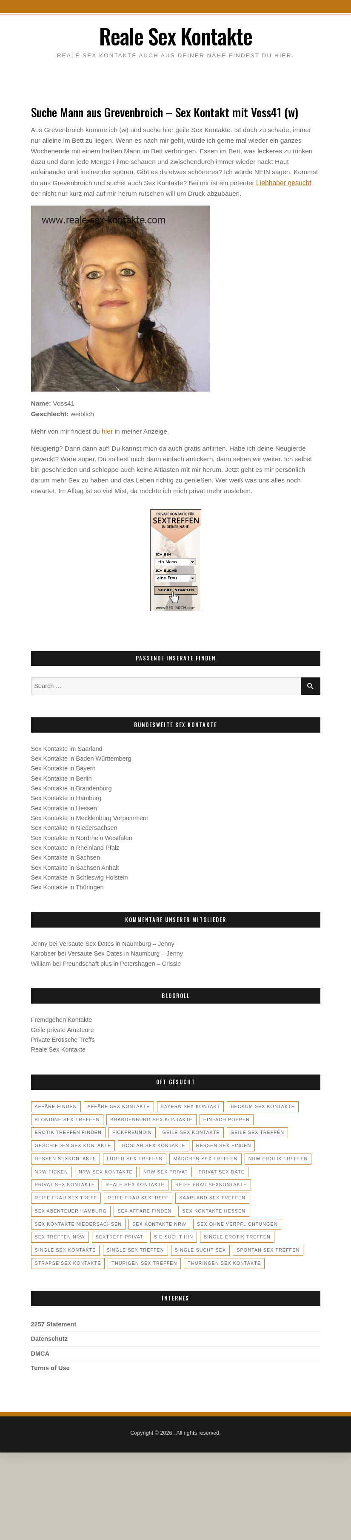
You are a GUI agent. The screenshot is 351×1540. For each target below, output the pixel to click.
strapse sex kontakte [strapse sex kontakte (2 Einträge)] (201, 1246)
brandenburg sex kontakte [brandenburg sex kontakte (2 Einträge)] (150, 1117)
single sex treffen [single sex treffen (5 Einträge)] (259, 1234)
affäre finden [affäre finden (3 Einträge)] (56, 1104)
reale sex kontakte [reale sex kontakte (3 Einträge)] (64, 1182)
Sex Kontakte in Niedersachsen (74, 826)
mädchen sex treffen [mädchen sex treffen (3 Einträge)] (203, 1156)
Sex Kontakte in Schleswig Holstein (79, 875)
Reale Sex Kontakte (175, 35)
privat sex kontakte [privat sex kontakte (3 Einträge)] (282, 1169)
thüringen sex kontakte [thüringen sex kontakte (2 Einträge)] (71, 1260)
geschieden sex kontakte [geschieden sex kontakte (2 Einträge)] (72, 1143)
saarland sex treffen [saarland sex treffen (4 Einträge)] (138, 1195)
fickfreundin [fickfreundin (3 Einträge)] (130, 1130)
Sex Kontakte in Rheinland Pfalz (75, 846)
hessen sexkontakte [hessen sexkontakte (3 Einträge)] (65, 1156)
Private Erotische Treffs (63, 1038)
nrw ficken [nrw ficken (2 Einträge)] (51, 1169)
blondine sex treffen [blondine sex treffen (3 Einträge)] (67, 1117)
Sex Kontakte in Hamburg (66, 796)
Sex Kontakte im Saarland (67, 747)
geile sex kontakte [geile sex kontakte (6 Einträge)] (189, 1130)
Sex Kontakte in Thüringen (67, 885)
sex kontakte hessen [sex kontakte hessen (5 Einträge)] (130, 1208)
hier (107, 429)
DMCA (40, 1350)
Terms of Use (50, 1365)
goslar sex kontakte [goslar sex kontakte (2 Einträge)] (152, 1143)
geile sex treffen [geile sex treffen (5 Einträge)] (254, 1130)
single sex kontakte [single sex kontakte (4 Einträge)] (190, 1234)
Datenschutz (49, 1335)
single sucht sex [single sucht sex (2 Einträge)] (60, 1246)
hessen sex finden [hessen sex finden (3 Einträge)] (221, 1143)
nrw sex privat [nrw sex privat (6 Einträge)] (164, 1169)
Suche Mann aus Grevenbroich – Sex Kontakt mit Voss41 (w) (163, 111)
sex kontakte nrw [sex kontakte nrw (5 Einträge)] (61, 1221)
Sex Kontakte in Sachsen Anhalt (75, 865)
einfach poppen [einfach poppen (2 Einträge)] (224, 1117)
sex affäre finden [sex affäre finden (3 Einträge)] (61, 1208)
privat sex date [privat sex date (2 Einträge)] (220, 1169)
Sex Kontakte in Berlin (61, 776)
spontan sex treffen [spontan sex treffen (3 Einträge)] (127, 1246)
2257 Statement (54, 1321)
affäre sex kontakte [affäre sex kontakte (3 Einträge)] (117, 1104)
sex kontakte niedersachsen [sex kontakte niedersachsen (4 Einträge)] (215, 1208)
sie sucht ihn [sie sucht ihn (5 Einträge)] (54, 1234)
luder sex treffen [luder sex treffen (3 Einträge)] (133, 1156)
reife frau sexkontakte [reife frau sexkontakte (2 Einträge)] (138, 1182)
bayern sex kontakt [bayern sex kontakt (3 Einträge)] (188, 1104)
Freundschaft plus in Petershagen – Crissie (122, 961)
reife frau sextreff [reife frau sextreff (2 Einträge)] (65, 1195)
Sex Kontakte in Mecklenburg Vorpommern (90, 816)
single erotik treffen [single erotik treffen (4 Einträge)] (117, 1234)
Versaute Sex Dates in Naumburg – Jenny (116, 942)
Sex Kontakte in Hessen (64, 806)
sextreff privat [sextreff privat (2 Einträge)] (272, 1221)
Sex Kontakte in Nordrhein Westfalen (81, 836)
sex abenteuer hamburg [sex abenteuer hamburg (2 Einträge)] (216, 1195)
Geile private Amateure (62, 1027)
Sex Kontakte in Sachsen (65, 855)
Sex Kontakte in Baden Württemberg (81, 756)
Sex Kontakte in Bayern (63, 766)
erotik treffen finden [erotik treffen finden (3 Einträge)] (68, 1130)
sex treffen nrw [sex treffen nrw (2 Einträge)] (213, 1221)
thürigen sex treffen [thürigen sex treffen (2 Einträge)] (277, 1246)
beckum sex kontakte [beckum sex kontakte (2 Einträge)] (259, 1104)
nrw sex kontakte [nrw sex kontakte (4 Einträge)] (104, 1169)
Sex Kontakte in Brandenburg (71, 786)
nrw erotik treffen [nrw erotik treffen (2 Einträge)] (275, 1156)
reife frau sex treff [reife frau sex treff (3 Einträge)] (216, 1182)
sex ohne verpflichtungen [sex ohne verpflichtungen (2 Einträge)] (138, 1221)
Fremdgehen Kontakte (61, 1018)
